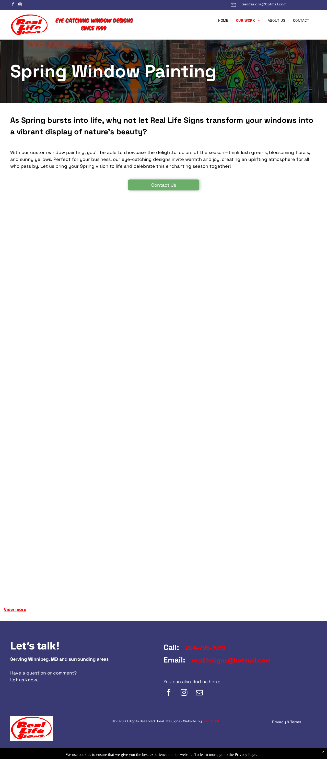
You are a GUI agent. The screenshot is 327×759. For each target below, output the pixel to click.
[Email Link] (233, 7)
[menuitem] (223, 20)
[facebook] (12, 5)
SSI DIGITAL (211, 721)
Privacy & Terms (286, 721)
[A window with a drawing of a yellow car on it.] (34, 256)
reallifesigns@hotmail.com (263, 4)
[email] (199, 693)
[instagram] (19, 5)
